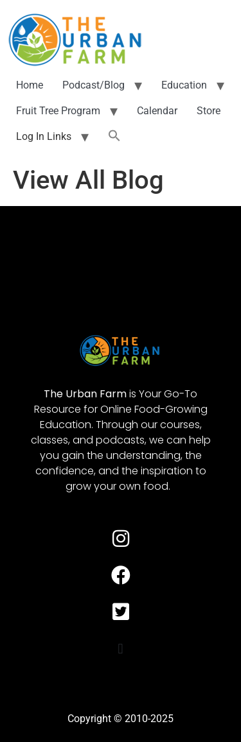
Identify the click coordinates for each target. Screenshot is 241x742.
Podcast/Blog (93, 85)
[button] (114, 137)
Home (29, 85)
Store (208, 111)
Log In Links (43, 136)
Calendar (157, 111)
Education (184, 85)
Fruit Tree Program (58, 111)
